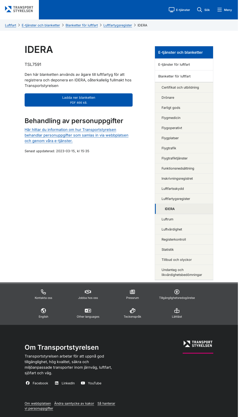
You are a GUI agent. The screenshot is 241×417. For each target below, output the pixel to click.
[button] (179, 9)
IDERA (142, 25)
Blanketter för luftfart (82, 25)
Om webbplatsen (38, 403)
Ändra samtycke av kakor (74, 403)
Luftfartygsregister (117, 25)
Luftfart (10, 25)
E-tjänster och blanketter (41, 25)
